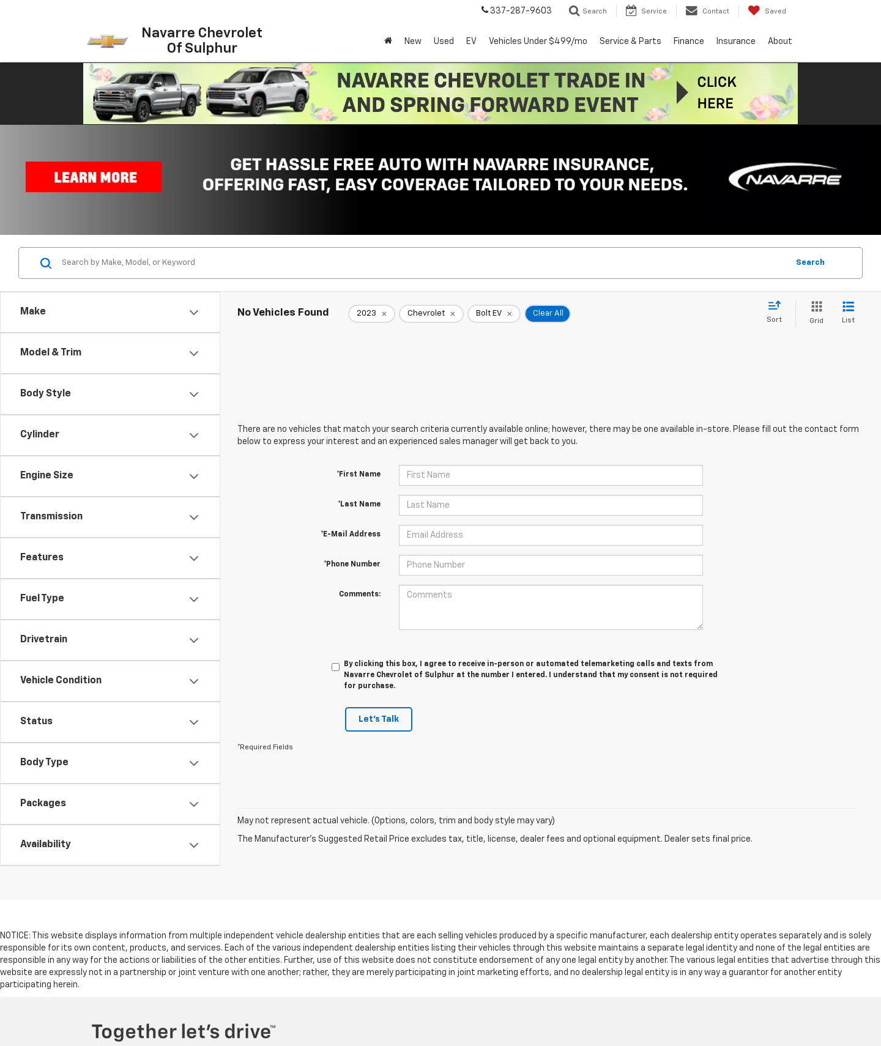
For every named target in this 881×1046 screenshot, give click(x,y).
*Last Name (359, 504)
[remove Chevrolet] (431, 314)
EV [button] (471, 41)
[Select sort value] (777, 312)
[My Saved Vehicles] (766, 11)
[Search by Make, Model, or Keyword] (423, 263)
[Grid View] (814, 313)
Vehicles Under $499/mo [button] (538, 41)
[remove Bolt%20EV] (494, 314)
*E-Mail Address (351, 534)
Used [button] (444, 41)
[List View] (848, 313)
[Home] (388, 41)
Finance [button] (689, 41)
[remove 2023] (371, 314)
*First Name (358, 474)
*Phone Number (352, 564)
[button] (440, 93)
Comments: (360, 594)
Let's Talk (379, 719)
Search (810, 263)
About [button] (780, 41)
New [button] (413, 41)
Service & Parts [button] (630, 41)
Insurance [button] (736, 41)
